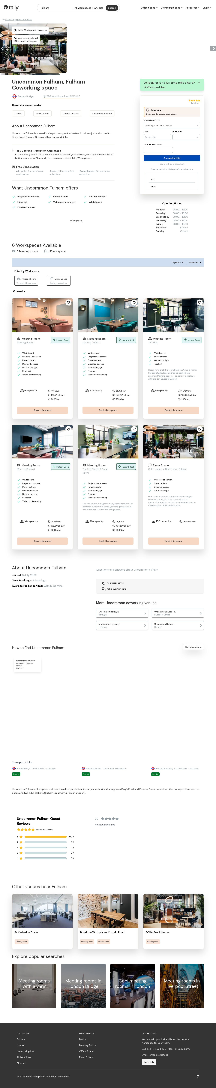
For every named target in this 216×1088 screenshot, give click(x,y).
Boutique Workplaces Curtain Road (102, 932)
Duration (177, 131)
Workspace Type (152, 120)
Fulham (21, 1039)
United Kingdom (25, 1051)
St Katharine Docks (27, 932)
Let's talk (149, 1062)
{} (186, 137)
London (18, 113)
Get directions (193, 647)
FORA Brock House (158, 932)
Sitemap (21, 1063)
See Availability (172, 158)
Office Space (86, 1051)
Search (112, 7)
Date (146, 131)
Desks (82, 1039)
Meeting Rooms (87, 1045)
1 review (195, 103)
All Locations (24, 1057)
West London (42, 113)
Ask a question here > (117, 588)
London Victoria (70, 113)
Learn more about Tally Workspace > (71, 158)
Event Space (86, 1057)
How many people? (153, 144)
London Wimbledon (102, 113)
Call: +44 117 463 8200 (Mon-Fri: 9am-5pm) (166, 1048)
